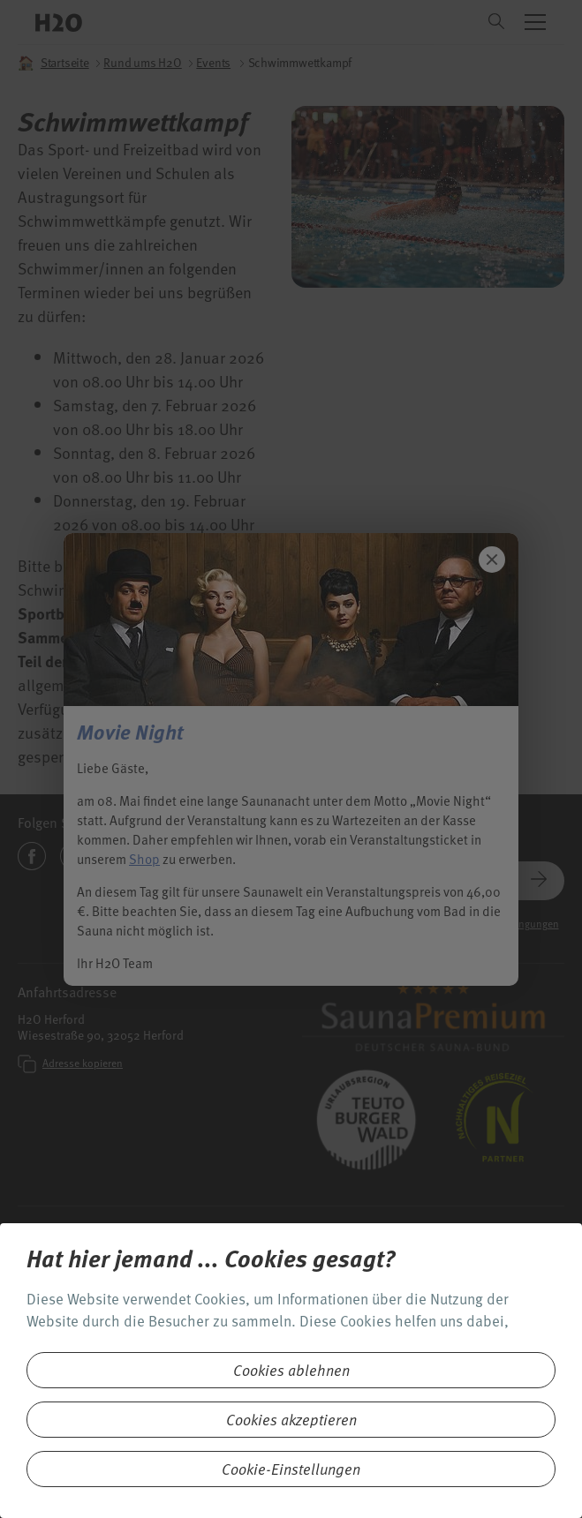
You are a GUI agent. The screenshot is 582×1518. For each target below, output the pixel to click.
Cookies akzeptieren (291, 1420)
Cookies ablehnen (291, 1370)
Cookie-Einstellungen (291, 1469)
